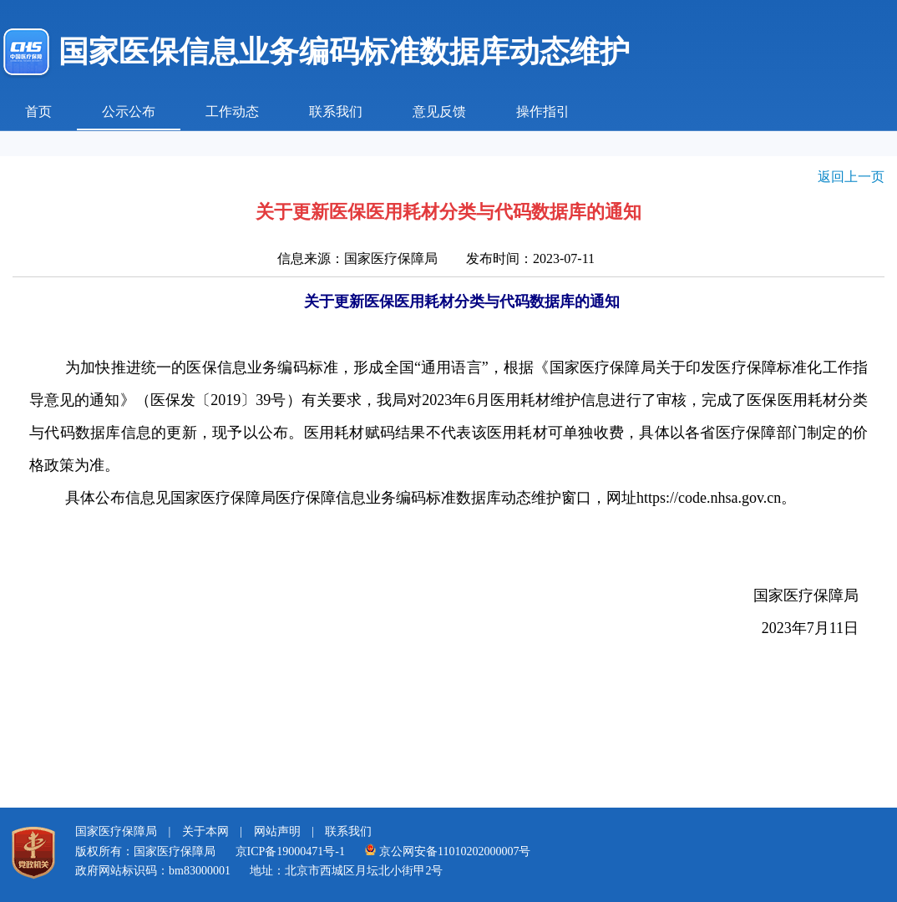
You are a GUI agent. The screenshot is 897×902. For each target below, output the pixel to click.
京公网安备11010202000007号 (447, 851)
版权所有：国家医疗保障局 (145, 851)
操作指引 (543, 111)
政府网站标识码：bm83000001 (153, 870)
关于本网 (205, 831)
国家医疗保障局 (116, 831)
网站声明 (277, 831)
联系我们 (335, 111)
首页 (38, 111)
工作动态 (232, 111)
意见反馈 (439, 111)
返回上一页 (851, 177)
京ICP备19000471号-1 (290, 851)
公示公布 (128, 111)
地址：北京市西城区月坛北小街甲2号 (346, 870)
